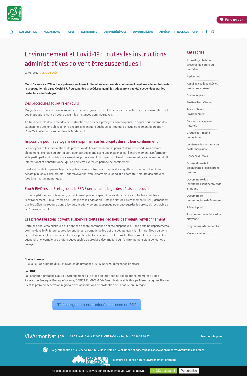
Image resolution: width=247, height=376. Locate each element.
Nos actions (52, 32)
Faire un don (234, 20)
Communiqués (49, 72)
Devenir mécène (143, 32)
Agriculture (193, 76)
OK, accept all (163, 370)
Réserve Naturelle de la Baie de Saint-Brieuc (105, 350)
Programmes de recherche (203, 226)
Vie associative (196, 233)
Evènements (89, 32)
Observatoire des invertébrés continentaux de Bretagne (204, 184)
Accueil (11, 32)
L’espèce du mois (197, 156)
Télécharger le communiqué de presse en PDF (96, 304)
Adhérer (164, 32)
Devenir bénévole (115, 32)
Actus (70, 32)
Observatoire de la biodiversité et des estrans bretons (203, 168)
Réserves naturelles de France (186, 350)
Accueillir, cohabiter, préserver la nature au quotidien (200, 65)
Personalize (189, 370)
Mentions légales (211, 336)
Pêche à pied (195, 207)
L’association (28, 32)
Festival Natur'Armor (199, 102)
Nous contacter (187, 32)
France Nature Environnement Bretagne (152, 359)
